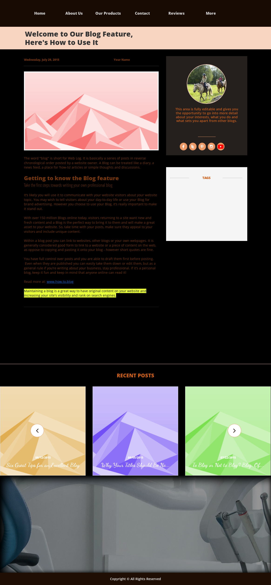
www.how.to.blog (60, 281)
